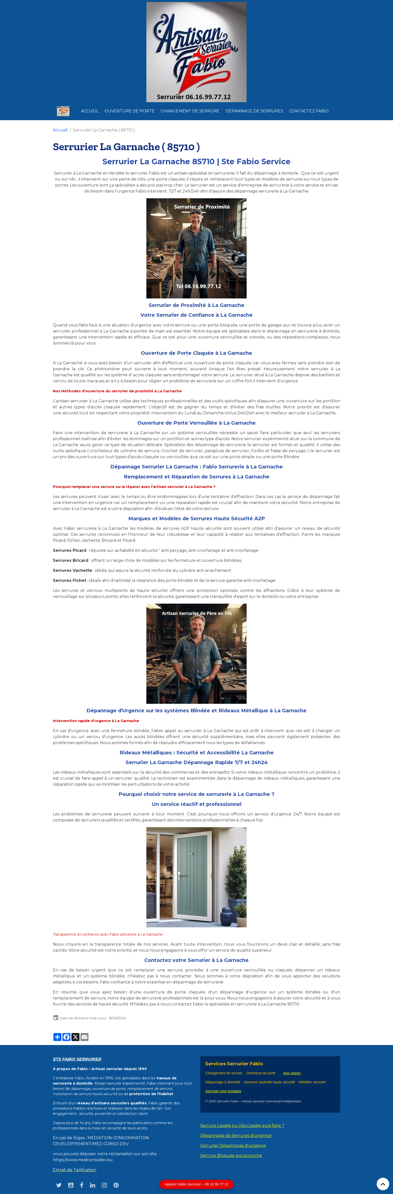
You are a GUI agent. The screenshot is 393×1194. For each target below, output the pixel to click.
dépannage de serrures (254, 111)
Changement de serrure (223, 1073)
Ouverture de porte (261, 1073)
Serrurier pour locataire (223, 1091)
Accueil (90, 111)
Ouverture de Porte (130, 111)
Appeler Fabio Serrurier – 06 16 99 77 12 (197, 1184)
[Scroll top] (383, 1184)
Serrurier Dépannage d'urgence (232, 1145)
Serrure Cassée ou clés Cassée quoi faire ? (241, 1125)
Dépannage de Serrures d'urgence (235, 1135)
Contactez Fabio (309, 111)
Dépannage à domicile (222, 1082)
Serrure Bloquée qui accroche (231, 1155)
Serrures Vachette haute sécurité (269, 1082)
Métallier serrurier (313, 1082)
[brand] (64, 111)
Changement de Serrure (190, 111)
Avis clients (292, 1073)
